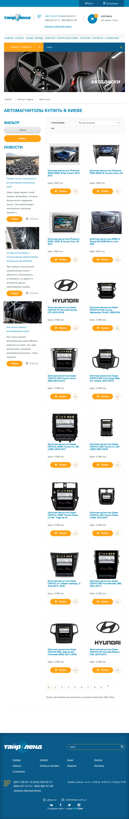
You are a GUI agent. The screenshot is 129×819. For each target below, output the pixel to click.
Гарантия (85, 38)
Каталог (19, 38)
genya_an (52, 800)
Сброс (22, 130)
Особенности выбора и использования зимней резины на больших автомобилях (22, 257)
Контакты (97, 38)
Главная (8, 38)
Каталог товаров (25, 99)
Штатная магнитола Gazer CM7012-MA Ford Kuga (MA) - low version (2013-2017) (105, 378)
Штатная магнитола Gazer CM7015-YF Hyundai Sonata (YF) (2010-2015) (62, 310)
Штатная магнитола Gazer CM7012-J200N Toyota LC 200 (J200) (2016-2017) (63, 446)
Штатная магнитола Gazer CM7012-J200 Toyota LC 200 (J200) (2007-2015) (104, 446)
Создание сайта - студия (65, 808)
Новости (50, 38)
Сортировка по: (57, 125)
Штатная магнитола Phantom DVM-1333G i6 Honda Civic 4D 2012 (64, 241)
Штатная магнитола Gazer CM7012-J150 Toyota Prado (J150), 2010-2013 (104, 515)
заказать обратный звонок (58, 26)
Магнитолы (44, 99)
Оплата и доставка (67, 38)
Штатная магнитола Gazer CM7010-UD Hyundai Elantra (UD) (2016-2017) (104, 652)
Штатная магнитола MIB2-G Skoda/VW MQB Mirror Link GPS (105, 241)
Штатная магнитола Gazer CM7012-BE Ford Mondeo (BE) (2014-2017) (105, 583)
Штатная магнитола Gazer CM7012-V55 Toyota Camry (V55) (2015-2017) (62, 378)
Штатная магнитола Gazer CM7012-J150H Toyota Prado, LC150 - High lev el (63, 515)
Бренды (39, 38)
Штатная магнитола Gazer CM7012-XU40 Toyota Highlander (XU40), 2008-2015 (105, 310)
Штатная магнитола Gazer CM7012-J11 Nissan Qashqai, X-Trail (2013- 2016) (64, 583)
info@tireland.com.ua (76, 800)
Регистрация (110, 3)
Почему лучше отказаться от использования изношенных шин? (21, 182)
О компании (112, 38)
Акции (29, 38)
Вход (89, 3)
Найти (22, 138)
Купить (61, 191)
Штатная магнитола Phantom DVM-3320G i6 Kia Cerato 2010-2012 (64, 173)
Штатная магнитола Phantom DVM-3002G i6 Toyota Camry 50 (106, 171)
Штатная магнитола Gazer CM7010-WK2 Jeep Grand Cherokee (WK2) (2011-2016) (62, 652)
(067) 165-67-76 (52, 16)
